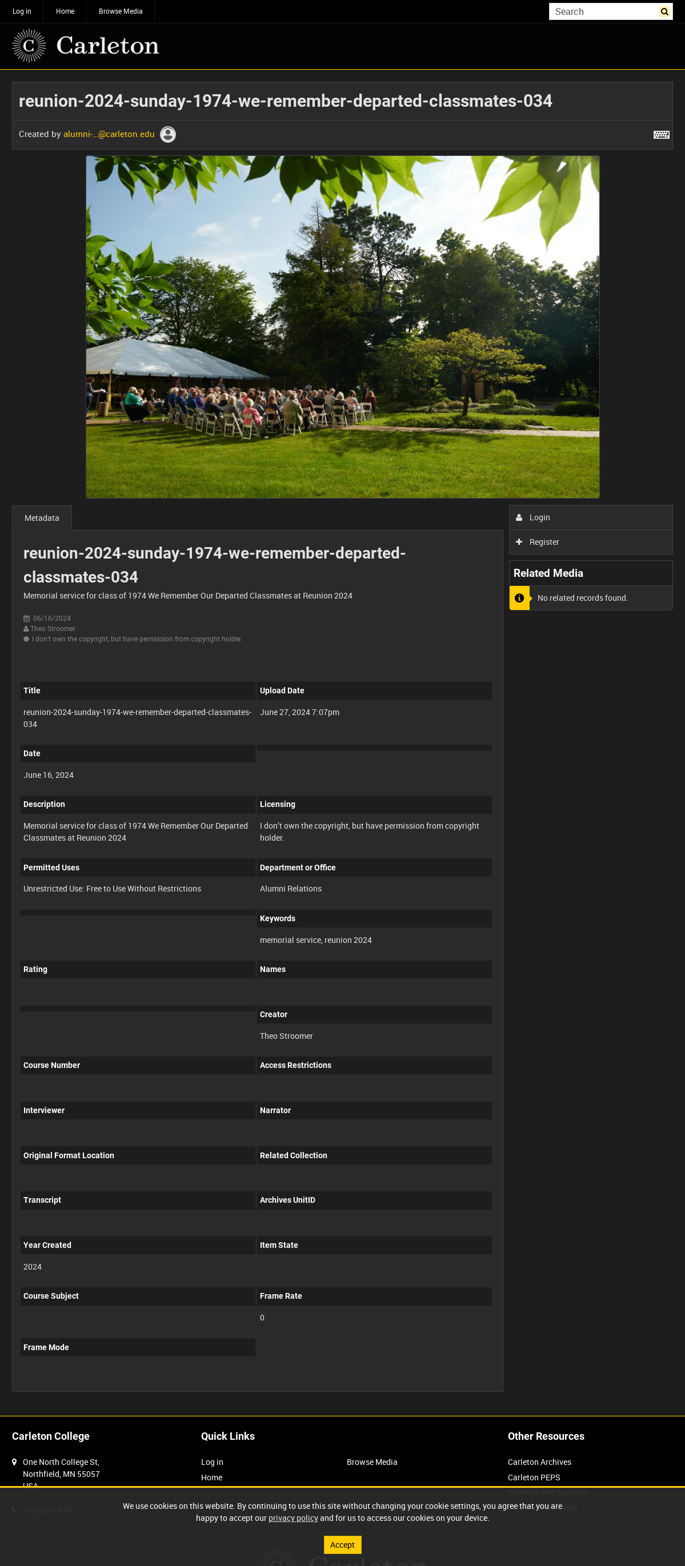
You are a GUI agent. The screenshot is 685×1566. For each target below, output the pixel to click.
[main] (342, 743)
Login (533, 517)
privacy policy (293, 1517)
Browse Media (121, 10)
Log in (22, 10)
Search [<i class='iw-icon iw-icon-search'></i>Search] (666, 10)
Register (538, 541)
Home (65, 10)
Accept (342, 1544)
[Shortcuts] (662, 132)
